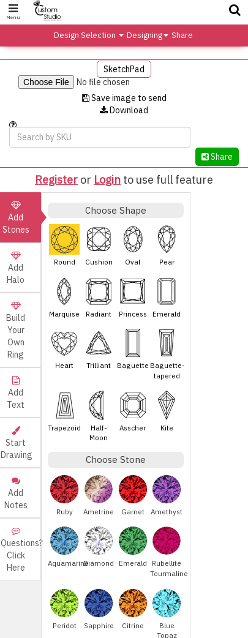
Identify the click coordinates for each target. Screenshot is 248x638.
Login (107, 180)
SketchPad (124, 69)
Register (56, 180)
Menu (13, 11)
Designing (147, 35)
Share (182, 35)
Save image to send (124, 97)
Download (124, 110)
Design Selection (89, 35)
